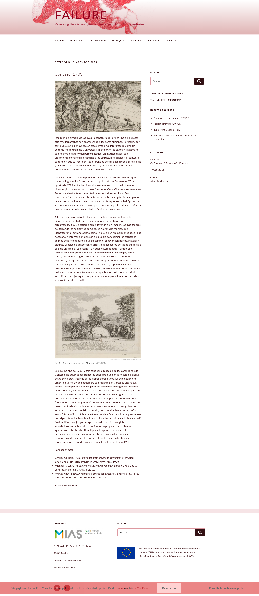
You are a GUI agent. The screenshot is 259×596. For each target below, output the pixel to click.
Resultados (153, 40)
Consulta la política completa (226, 588)
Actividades (136, 40)
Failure (81, 15)
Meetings (118, 40)
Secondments (97, 40)
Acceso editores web (64, 567)
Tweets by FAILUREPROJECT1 (165, 100)
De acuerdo (169, 588)
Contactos (171, 40)
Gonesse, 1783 (69, 74)
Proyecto (59, 40)
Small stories (76, 40)
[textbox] (179, 128)
